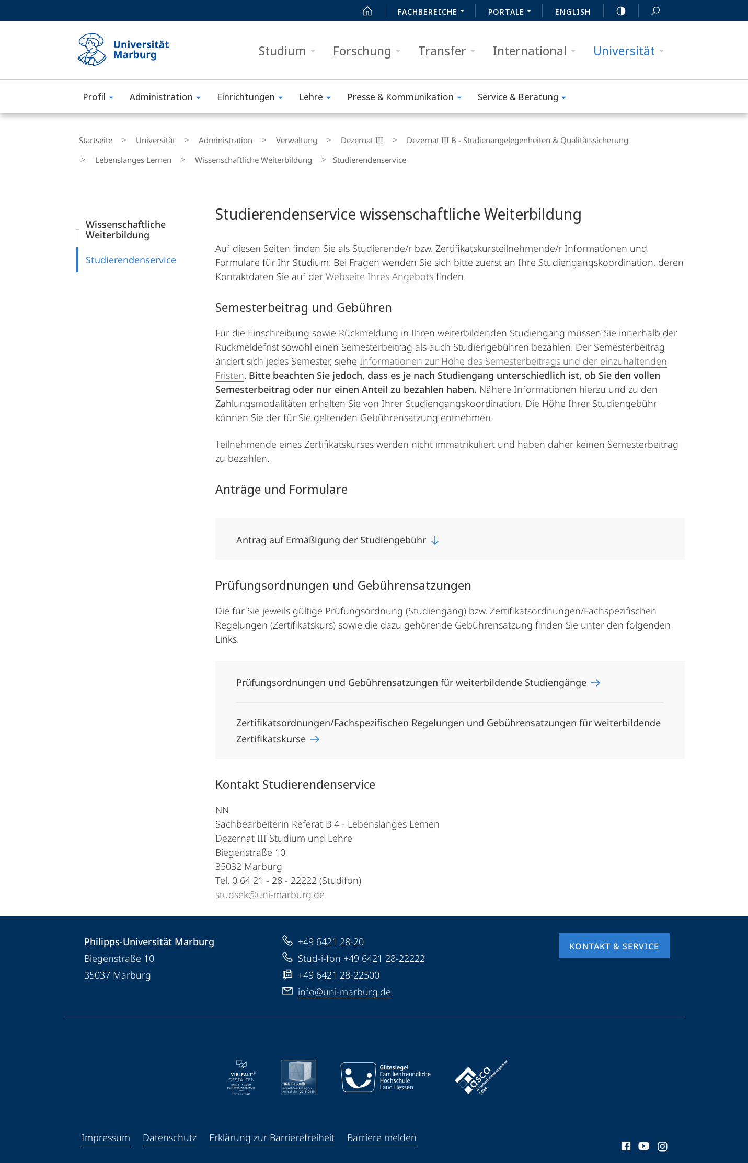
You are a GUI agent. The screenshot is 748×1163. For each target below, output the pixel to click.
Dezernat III (319, 138)
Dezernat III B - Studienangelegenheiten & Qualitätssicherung (465, 138)
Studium (290, 51)
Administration (169, 98)
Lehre (318, 98)
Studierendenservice (131, 249)
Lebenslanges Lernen (628, 138)
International (537, 51)
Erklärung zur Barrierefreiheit (272, 1127)
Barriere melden (382, 1127)
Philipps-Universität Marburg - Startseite (132, 50)
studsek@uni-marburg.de (270, 884)
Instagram (663, 1138)
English (573, 11)
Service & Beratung (525, 98)
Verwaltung (264, 138)
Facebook (624, 1138)
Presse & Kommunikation (407, 98)
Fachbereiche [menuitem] (434, 12)
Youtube (642, 1138)
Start (361, 11)
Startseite (93, 138)
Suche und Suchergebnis (650, 11)
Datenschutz (170, 1127)
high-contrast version (615, 11)
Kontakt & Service (614, 936)
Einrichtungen (253, 98)
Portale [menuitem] (512, 12)
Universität (632, 51)
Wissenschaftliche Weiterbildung (148, 153)
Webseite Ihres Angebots (379, 266)
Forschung (370, 51)
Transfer (450, 51)
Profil (101, 98)
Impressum (106, 1127)
